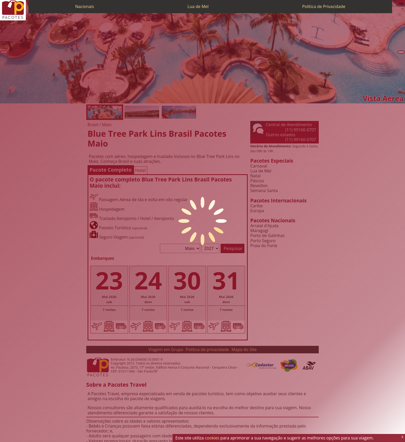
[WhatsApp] (398, 1)
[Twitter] (401, 1)
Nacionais (84, 6)
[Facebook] (403, 1)
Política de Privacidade (323, 6)
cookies (212, 438)
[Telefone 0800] (396, 1)
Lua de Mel (198, 6)
